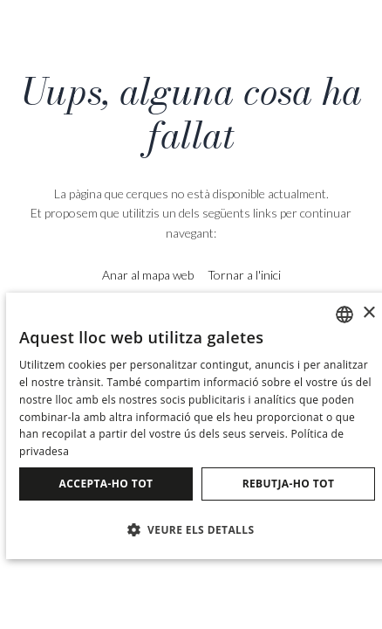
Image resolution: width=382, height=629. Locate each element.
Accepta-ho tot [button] (106, 483)
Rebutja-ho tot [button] (288, 483)
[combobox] (344, 314)
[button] (197, 529)
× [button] (368, 313)
